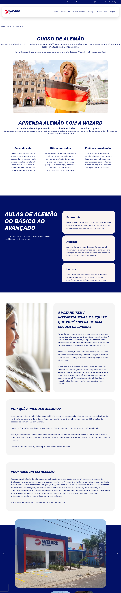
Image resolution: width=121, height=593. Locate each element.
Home (55, 12)
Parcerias (70, 2)
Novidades (102, 12)
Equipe (91, 12)
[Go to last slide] (4, 553)
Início (2, 27)
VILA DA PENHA (14, 27)
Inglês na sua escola (99, 2)
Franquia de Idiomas (83, 2)
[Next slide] (117, 553)
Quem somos (79, 12)
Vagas (112, 12)
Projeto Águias (114, 2)
